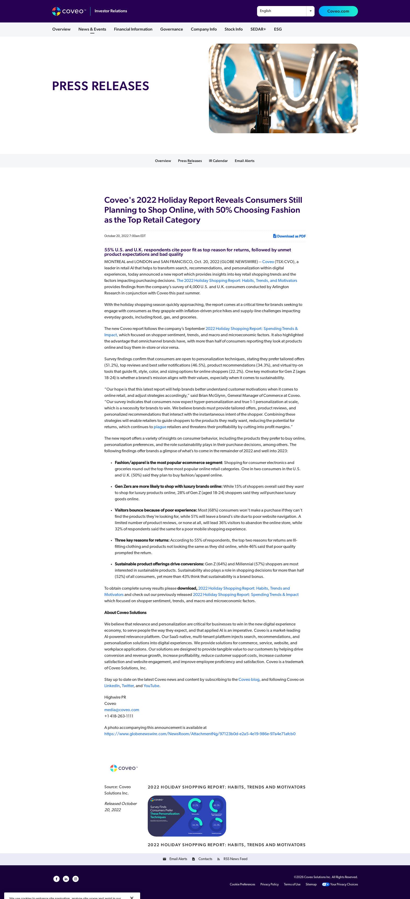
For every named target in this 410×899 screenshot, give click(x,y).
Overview (61, 29)
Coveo (268, 262)
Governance (171, 29)
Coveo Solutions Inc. (317, 877)
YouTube (151, 686)
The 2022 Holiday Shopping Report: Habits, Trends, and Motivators (237, 281)
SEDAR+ (258, 29)
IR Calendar (218, 161)
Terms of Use (292, 884)
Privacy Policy (269, 884)
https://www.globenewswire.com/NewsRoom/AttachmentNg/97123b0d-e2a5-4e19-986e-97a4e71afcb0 (199, 734)
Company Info (204, 29)
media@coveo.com (121, 710)
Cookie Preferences (242, 884)
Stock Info (234, 29)
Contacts (205, 859)
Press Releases (190, 161)
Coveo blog (248, 680)
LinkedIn (112, 686)
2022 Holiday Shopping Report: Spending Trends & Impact (246, 595)
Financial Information (133, 29)
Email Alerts (244, 161)
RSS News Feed (235, 859)
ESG (278, 29)
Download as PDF (289, 236)
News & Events (92, 29)
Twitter (128, 686)
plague (159, 427)
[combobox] (286, 11)
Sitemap (311, 884)
